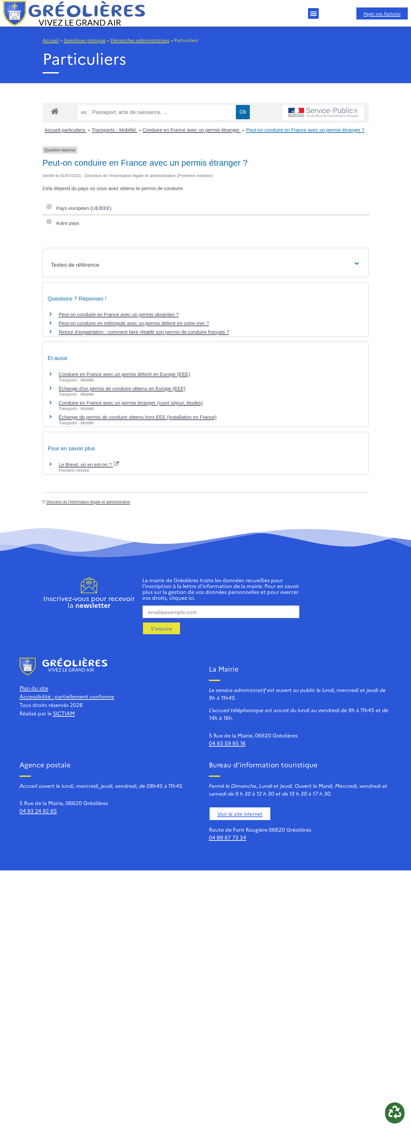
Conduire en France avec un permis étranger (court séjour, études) (131, 402)
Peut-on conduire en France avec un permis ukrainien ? (119, 314)
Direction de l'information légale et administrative (88, 502)
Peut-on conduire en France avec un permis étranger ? (305, 130)
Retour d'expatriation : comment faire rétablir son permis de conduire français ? (144, 332)
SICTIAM (64, 713)
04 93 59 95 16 (227, 743)
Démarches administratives (139, 40)
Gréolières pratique (85, 40)
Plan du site (33, 687)
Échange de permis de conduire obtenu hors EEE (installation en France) (138, 417)
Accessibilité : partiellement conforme (66, 696)
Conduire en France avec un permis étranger (192, 130)
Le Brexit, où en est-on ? (89, 464)
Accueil (51, 40)
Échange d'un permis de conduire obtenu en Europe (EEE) (122, 388)
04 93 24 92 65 (38, 810)
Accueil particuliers (65, 130)
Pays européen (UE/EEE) (79, 208)
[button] (313, 13)
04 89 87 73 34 (227, 837)
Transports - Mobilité (114, 130)
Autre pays (62, 223)
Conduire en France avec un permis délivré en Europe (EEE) (124, 374)
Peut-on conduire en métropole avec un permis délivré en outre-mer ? (134, 323)
